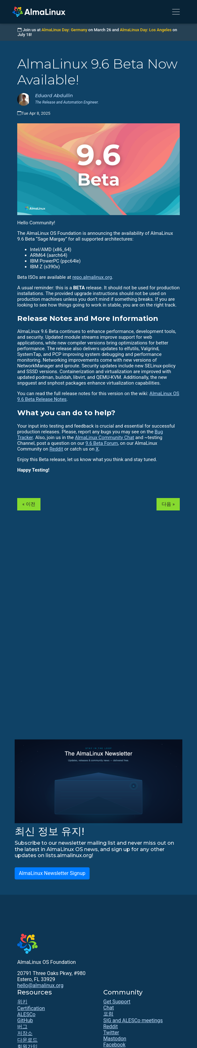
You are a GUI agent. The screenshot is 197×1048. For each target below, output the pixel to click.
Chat (108, 1008)
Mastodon (114, 1039)
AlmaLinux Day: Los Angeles (145, 29)
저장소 (25, 1033)
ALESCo (26, 1014)
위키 (22, 1002)
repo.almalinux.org (92, 277)
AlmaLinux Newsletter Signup (52, 873)
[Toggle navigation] (176, 12)
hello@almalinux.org (40, 985)
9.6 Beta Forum (101, 443)
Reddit (56, 449)
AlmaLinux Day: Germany (64, 29)
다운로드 (27, 1040)
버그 (22, 1026)
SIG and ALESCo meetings (133, 1020)
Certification (31, 1008)
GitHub (25, 1020)
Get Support (116, 1002)
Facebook (114, 1045)
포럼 (108, 1014)
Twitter (111, 1033)
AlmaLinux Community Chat (104, 437)
